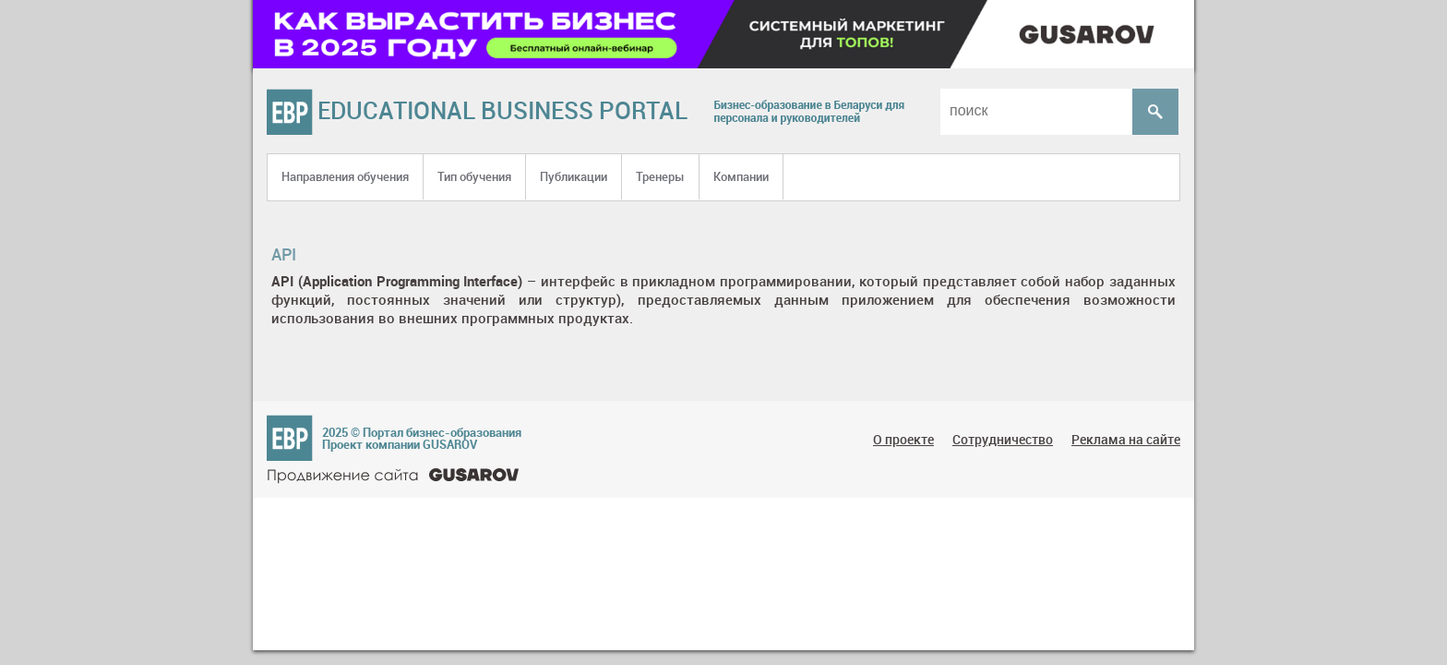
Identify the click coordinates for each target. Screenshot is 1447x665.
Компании (741, 176)
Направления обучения (345, 176)
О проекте (903, 439)
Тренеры (660, 176)
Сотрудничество (1002, 439)
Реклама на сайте (1125, 439)
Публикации (573, 176)
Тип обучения (474, 176)
